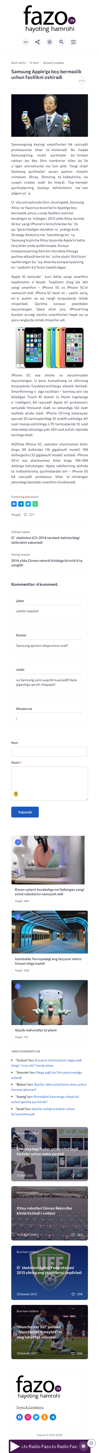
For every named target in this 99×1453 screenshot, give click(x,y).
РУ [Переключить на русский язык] (26, 42)
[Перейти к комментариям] (91, 1443)
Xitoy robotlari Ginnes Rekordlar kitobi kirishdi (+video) (44, 1210)
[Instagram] (28, 1417)
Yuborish (25, 812)
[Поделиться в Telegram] (21, 504)
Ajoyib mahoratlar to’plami (36, 1030)
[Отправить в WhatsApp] (35, 504)
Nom (14, 742)
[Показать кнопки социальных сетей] (37, 42)
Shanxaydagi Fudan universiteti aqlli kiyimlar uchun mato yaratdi (47, 1151)
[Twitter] (36, 1417)
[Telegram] (53, 1417)
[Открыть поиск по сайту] (61, 42)
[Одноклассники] (44, 1417)
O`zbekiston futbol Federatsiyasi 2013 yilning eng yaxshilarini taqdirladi (49, 1270)
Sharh (16, 762)
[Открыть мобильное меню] (73, 42)
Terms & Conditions (30, 1407)
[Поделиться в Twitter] (28, 504)
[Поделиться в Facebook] (14, 504)
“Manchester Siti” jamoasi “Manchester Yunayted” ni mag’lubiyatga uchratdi (39, 1331)
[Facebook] (19, 1417)
